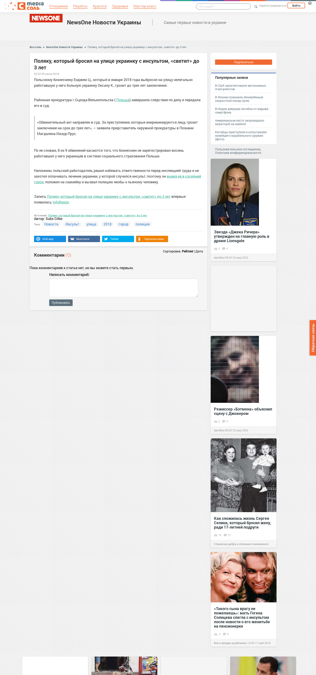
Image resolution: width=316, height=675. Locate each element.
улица (91, 224)
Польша (122, 99)
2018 (107, 224)
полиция (143, 224)
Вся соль (35, 47)
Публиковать (61, 302)
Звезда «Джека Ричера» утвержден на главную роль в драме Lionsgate (241, 236)
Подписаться (243, 62)
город (123, 224)
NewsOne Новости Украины (104, 22)
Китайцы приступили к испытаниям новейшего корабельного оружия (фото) (241, 135)
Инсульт (72, 224)
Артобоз (219, 257)
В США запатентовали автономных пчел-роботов (240, 87)
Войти (296, 5)
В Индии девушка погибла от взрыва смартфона (241, 110)
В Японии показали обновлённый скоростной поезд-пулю (239, 99)
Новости (51, 224)
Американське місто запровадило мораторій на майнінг (239, 122)
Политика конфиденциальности (238, 153)
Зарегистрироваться (273, 5)
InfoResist (61, 202)
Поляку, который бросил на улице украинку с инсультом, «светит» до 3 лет (137, 47)
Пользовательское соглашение (237, 149)
